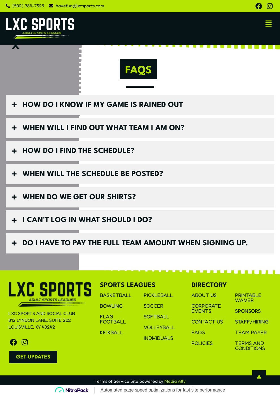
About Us (204, 297)
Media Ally (175, 384)
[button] (268, 24)
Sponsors (248, 313)
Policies (202, 345)
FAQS (198, 335)
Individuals (158, 340)
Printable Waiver (248, 300)
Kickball (111, 335)
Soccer (153, 308)
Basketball (116, 297)
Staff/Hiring (252, 324)
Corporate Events (206, 310)
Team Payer (251, 335)
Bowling (111, 308)
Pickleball (158, 297)
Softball (156, 319)
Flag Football (113, 321)
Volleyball (159, 330)
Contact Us (207, 324)
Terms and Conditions (250, 348)
